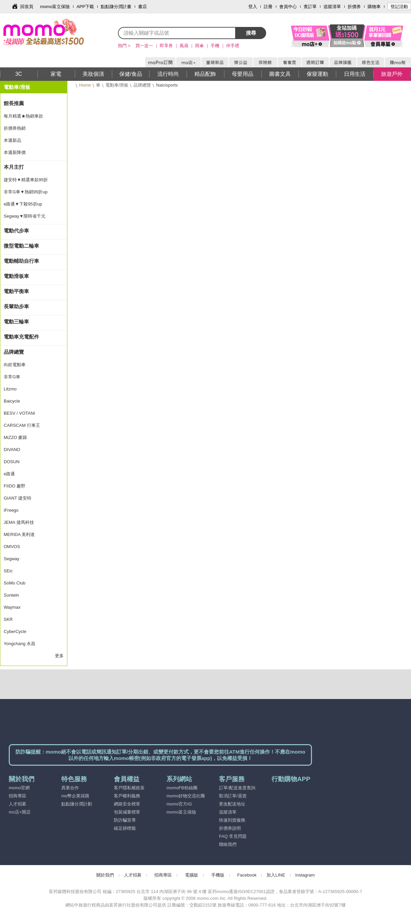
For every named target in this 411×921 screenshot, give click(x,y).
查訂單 (310, 6)
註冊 (268, 6)
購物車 (374, 6)
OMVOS (12, 546)
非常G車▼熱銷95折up (26, 191)
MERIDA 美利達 (19, 534)
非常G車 (12, 376)
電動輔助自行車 (21, 261)
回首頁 (26, 6)
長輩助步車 (16, 306)
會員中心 (288, 6)
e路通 (9, 473)
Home (85, 85)
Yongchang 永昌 (19, 643)
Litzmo (10, 388)
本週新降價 (15, 152)
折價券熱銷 (15, 128)
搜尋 (251, 33)
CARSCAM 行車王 (22, 425)
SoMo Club (14, 582)
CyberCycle (15, 631)
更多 (59, 655)
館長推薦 (14, 103)
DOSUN (12, 461)
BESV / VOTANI (19, 413)
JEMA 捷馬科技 (19, 522)
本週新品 (12, 140)
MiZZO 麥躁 (15, 437)
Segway (11, 558)
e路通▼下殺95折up (23, 204)
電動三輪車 (16, 321)
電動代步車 (16, 230)
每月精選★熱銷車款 (23, 116)
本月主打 (14, 167)
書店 (142, 6)
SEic (8, 570)
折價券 (354, 6)
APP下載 (85, 6)
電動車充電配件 (21, 337)
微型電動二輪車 (21, 246)
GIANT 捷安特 (17, 498)
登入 (252, 6)
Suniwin (11, 595)
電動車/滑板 (117, 85)
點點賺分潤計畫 (116, 6)
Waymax (12, 607)
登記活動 (399, 6)
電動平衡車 (16, 291)
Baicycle (12, 401)
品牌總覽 (142, 85)
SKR (8, 619)
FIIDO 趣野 (14, 485)
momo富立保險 (55, 6)
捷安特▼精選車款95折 (26, 179)
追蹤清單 (332, 6)
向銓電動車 (15, 364)
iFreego (11, 510)
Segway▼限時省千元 (24, 216)
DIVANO (12, 449)
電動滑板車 (16, 276)
